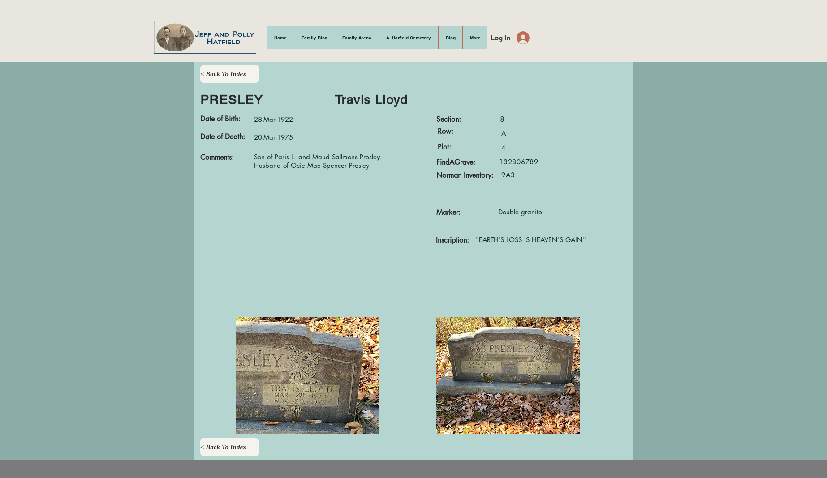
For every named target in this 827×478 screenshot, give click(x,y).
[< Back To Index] (229, 74)
